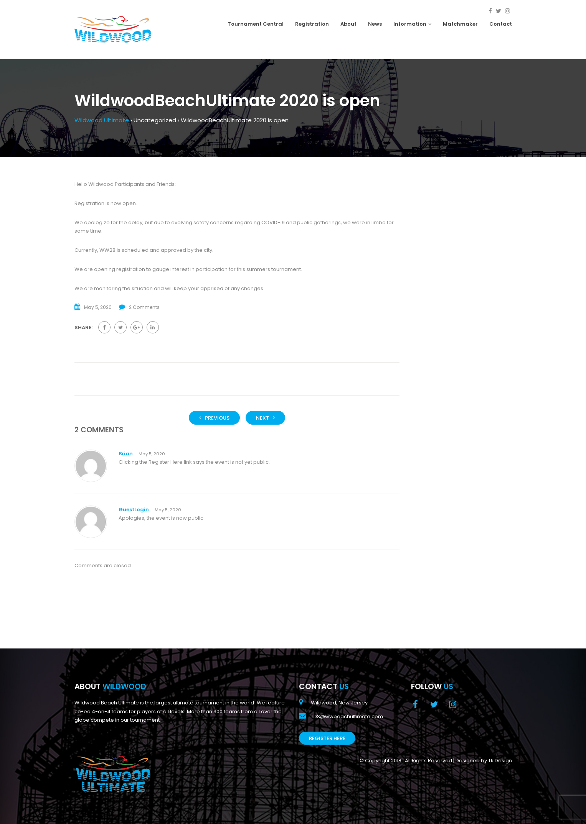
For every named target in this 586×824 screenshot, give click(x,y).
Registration (312, 24)
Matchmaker (460, 24)
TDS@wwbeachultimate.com (347, 716)
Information (412, 24)
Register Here (327, 738)
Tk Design (500, 760)
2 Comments (144, 307)
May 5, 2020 (152, 454)
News (375, 24)
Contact (500, 24)
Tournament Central (256, 24)
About (348, 24)
